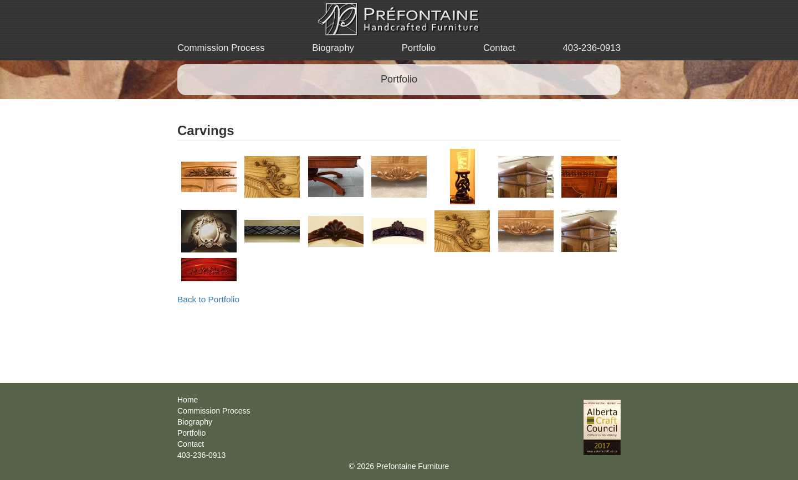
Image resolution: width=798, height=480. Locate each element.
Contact (499, 48)
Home (187, 399)
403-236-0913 (591, 48)
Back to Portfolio (208, 299)
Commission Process (221, 48)
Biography (333, 48)
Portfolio (419, 48)
